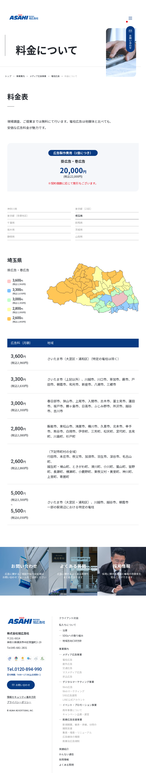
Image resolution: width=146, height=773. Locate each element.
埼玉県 (79, 215)
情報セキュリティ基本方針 (21, 697)
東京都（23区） (84, 208)
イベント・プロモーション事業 (80, 705)
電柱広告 (67, 659)
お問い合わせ (130, 41)
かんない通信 (66, 754)
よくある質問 (66, 765)
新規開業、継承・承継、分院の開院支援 (80, 726)
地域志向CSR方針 (72, 641)
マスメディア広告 (72, 672)
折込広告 (67, 676)
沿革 (65, 630)
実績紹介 (64, 749)
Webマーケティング (73, 691)
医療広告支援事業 (72, 719)
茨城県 (79, 229)
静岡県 (11, 236)
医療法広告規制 (71, 741)
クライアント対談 (68, 618)
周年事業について (72, 710)
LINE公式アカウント (74, 699)
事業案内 (64, 649)
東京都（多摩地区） (18, 215)
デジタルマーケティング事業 (78, 682)
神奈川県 (12, 208)
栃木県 (11, 229)
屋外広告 (67, 664)
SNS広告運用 (70, 695)
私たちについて (67, 625)
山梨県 (79, 236)
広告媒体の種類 (71, 736)
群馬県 (79, 222)
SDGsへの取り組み (73, 635)
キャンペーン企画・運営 (76, 714)
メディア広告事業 (72, 654)
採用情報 (64, 759)
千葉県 (11, 222)
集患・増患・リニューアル (77, 732)
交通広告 (67, 668)
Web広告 (67, 687)
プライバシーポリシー (19, 702)
